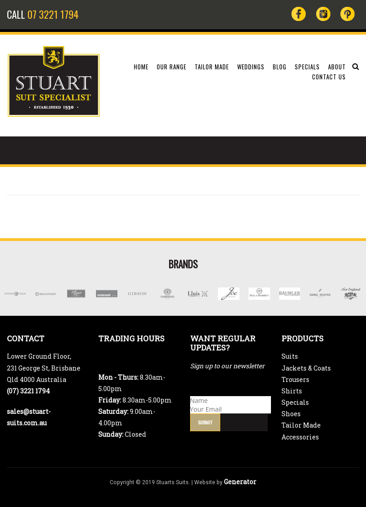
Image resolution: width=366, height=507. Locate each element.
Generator (240, 481)
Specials (295, 402)
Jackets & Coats (306, 368)
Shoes (291, 413)
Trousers (295, 379)
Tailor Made (301, 425)
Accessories (300, 437)
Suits (289, 356)
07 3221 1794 (53, 14)
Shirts (291, 391)
